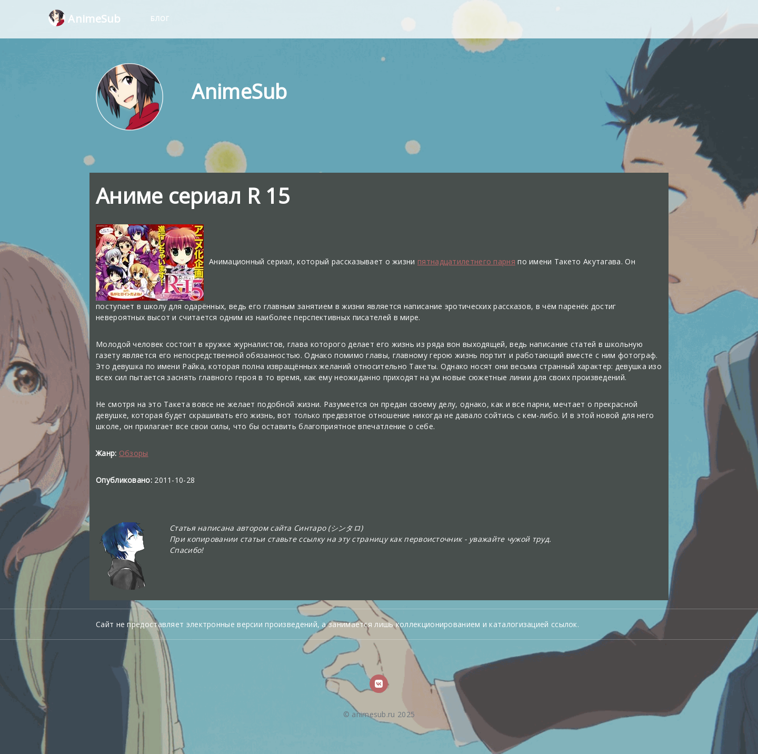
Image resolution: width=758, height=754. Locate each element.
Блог (160, 18)
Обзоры (133, 453)
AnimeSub (84, 17)
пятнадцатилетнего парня (466, 261)
